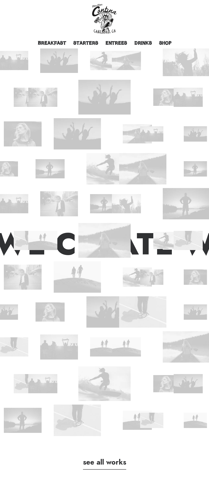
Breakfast (52, 43)
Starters (85, 43)
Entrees (116, 43)
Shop (165, 43)
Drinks (143, 43)
